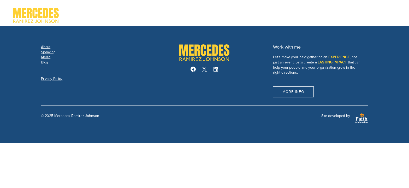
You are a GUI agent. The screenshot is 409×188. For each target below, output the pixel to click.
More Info (293, 92)
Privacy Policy (52, 78)
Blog (44, 62)
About (46, 47)
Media (46, 57)
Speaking (48, 52)
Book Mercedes (373, 15)
